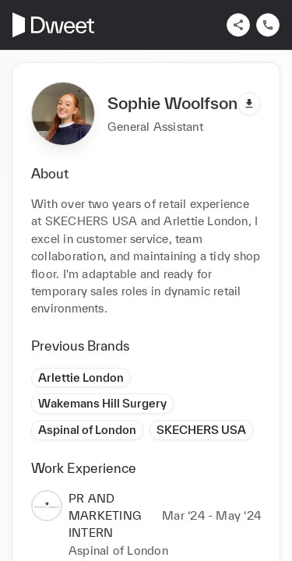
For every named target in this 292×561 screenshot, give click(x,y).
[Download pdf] (249, 103)
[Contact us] (268, 25)
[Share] (238, 25)
